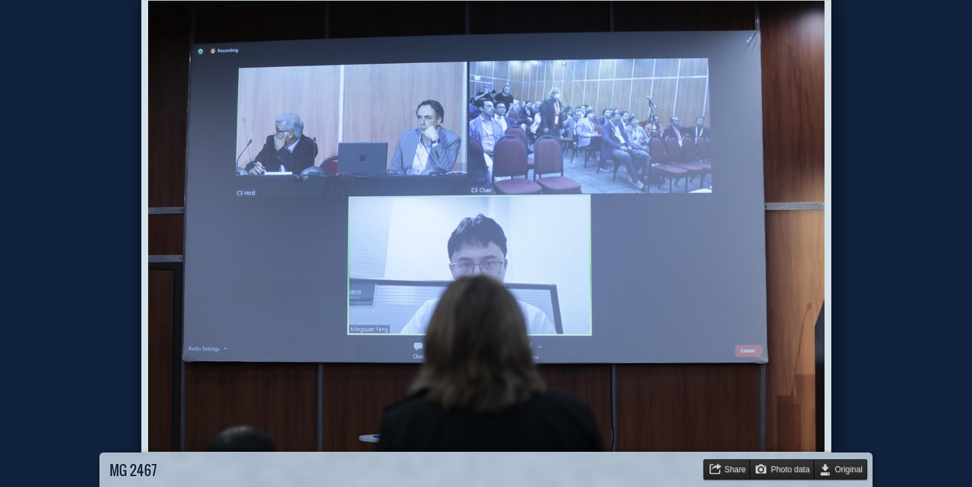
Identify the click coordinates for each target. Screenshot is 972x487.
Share (735, 469)
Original (848, 469)
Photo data (790, 469)
